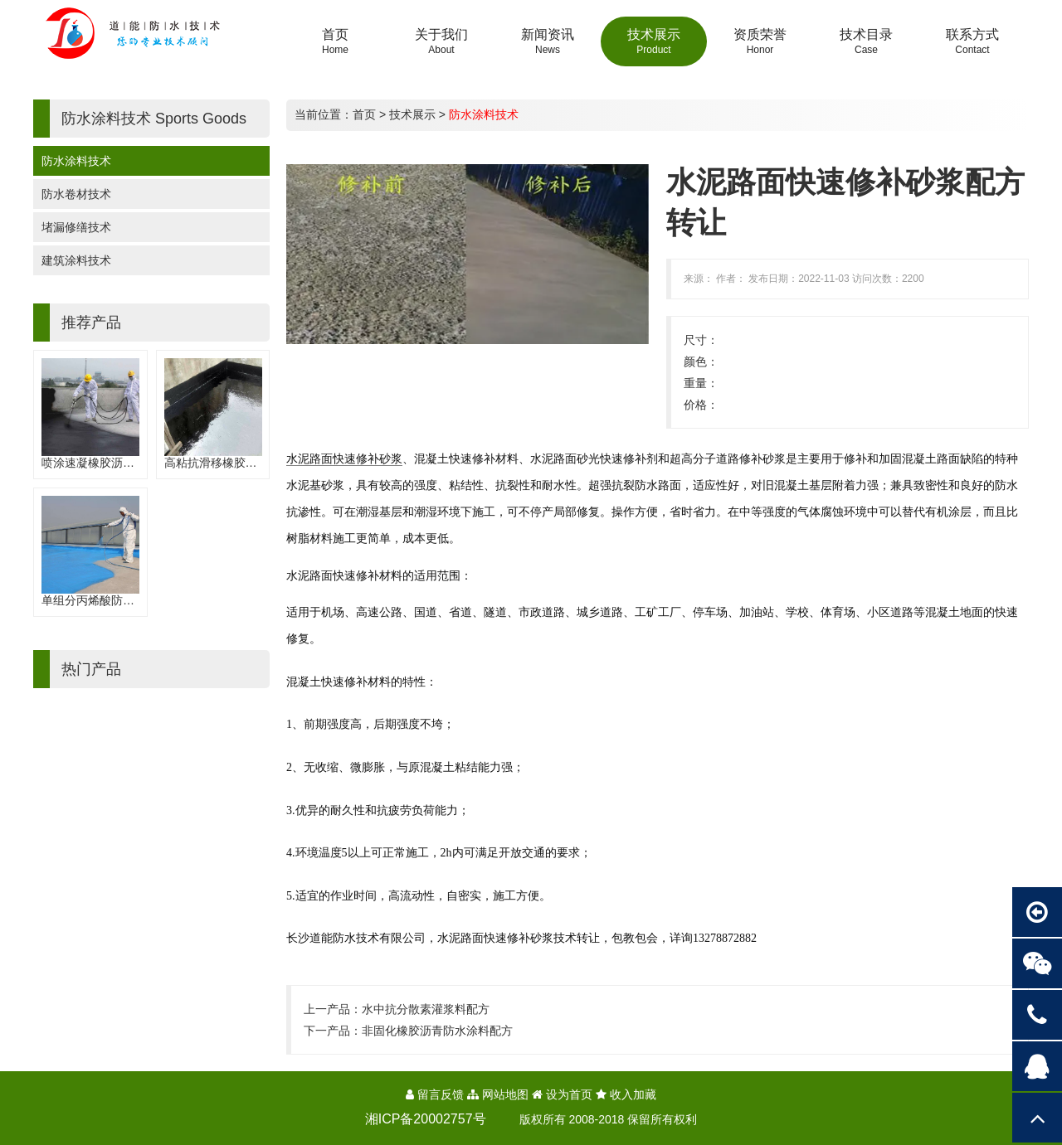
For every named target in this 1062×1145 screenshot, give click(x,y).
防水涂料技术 (76, 160)
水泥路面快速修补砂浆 (344, 458)
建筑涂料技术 (76, 260)
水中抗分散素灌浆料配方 (426, 1009)
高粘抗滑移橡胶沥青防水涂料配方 (251, 462)
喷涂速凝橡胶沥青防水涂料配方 (122, 462)
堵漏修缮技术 (76, 227)
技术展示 (412, 114)
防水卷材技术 (76, 194)
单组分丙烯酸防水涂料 (99, 600)
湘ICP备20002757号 (425, 1119)
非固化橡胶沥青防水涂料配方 (437, 1030)
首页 (364, 114)
